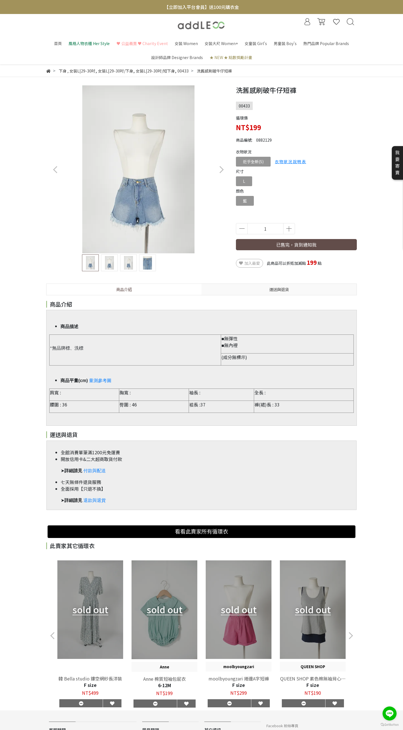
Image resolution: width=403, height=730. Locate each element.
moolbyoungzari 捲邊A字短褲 (238, 678)
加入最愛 (249, 263)
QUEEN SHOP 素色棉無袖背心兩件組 (313, 678)
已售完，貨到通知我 (296, 244)
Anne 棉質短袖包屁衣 (164, 679)
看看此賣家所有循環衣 (201, 531)
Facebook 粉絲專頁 (282, 725)
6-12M (164, 685)
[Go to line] (390, 713)
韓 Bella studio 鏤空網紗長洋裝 (90, 678)
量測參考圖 (100, 380)
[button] (221, 169)
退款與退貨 (94, 500)
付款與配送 (94, 470)
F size (90, 685)
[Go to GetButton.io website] (390, 724)
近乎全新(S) (253, 161)
